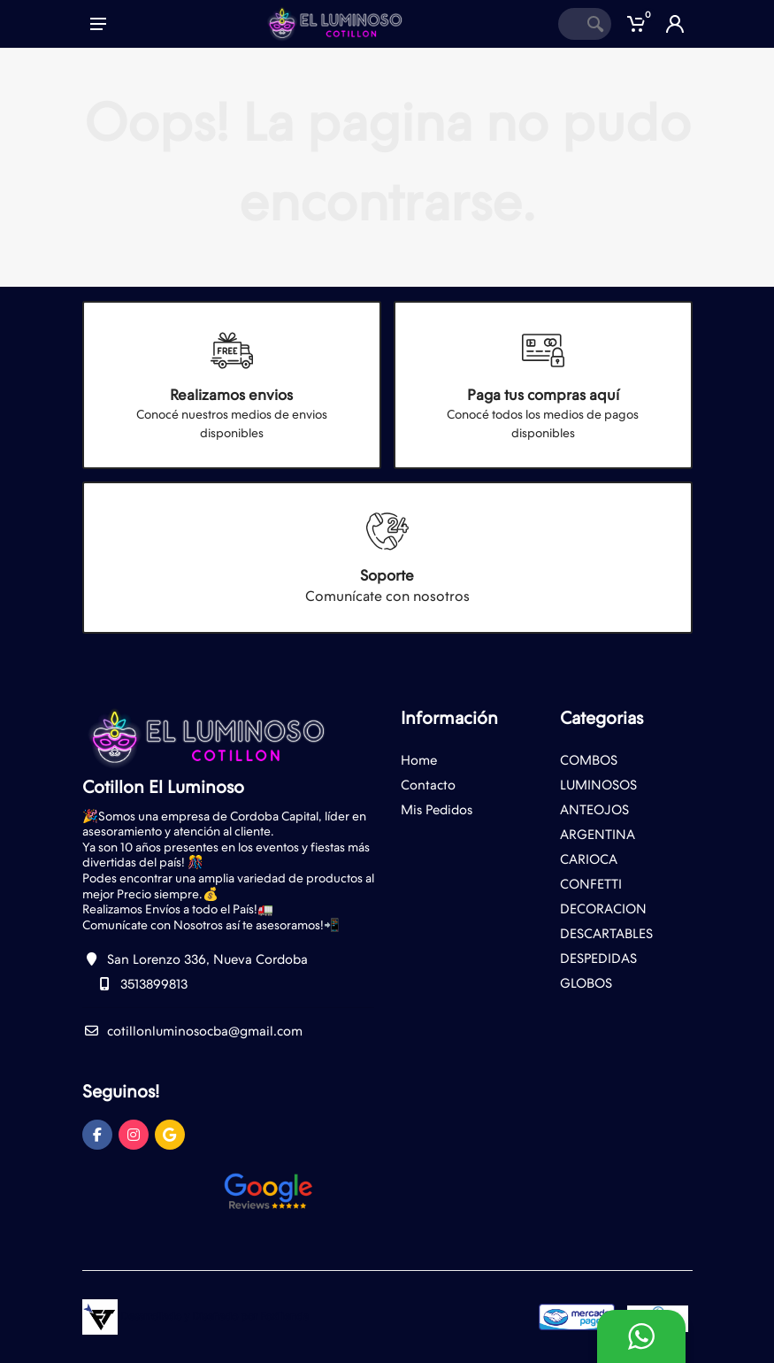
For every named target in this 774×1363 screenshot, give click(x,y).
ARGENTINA (597, 835)
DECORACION (603, 909)
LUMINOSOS (598, 785)
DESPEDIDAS (598, 958)
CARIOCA (588, 859)
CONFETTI (591, 884)
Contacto (428, 785)
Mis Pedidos (436, 810)
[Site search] (568, 24)
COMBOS (588, 760)
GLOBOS (586, 983)
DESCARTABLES (606, 934)
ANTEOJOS (594, 810)
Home (419, 760)
